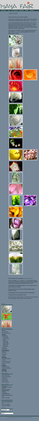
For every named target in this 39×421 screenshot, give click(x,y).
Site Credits (18, 417)
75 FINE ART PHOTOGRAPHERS (6, 393)
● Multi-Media (4, 349)
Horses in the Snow (5, 397)
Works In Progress (5, 381)
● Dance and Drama (6, 362)
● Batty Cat (4, 351)
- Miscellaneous (5, 346)
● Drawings (4, 347)
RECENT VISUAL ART (6, 333)
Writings (26, 10)
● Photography (5, 335)
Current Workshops (5, 375)
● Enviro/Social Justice (6, 361)
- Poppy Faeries (5, 342)
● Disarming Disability (6, 358)
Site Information (5, 380)
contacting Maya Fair (28, 278)
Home (9, 10)
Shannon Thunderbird (6, 405)
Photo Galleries (15, 10)
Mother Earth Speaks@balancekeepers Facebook (7, 387)
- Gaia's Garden (5, 337)
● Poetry (3, 355)
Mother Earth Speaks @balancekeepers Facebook (6, 390)
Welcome (4, 330)
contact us (16, 31)
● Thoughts (4, 354)
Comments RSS (29, 417)
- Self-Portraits (5, 345)
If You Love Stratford (6, 404)
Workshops (21, 10)
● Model (3, 364)
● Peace (3, 360)
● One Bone (4, 353)
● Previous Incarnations (6, 368)
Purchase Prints (5, 331)
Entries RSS (23, 417)
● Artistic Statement (5, 366)
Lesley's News (4, 379)
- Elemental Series (5, 338)
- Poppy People (5, 341)
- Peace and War (5, 343)
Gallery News (4, 377)
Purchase (32, 10)
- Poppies (4, 339)
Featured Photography (6, 376)
